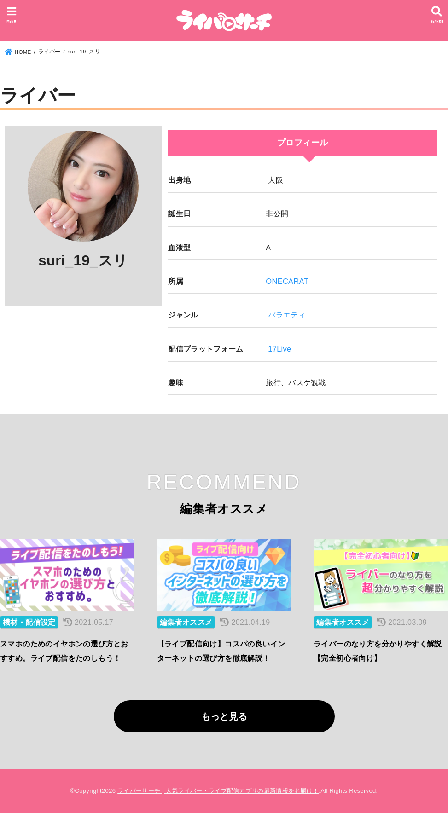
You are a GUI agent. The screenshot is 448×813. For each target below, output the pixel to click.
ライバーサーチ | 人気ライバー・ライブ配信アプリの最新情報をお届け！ (218, 790)
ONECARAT (287, 281)
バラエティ (287, 315)
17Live (279, 349)
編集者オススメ (186, 622)
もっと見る (224, 716)
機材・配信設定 (29, 622)
